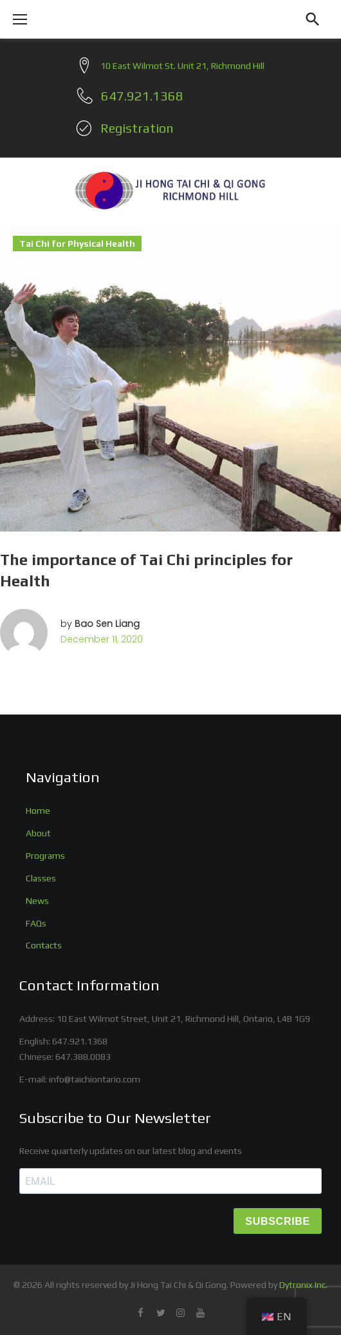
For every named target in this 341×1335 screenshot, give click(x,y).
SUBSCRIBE (277, 1221)
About (38, 833)
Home (38, 810)
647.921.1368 (79, 1041)
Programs (45, 855)
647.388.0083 (83, 1057)
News (37, 901)
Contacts (44, 945)
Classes (41, 878)
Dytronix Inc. (303, 1285)
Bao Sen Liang (107, 623)
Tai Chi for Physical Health (77, 243)
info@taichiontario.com (94, 1079)
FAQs (36, 923)
